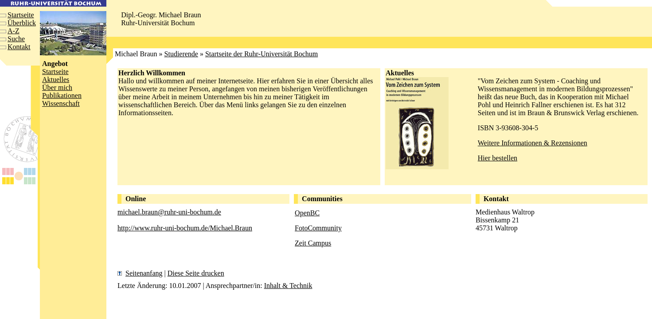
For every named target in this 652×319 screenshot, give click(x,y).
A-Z (14, 31)
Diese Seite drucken (196, 273)
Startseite (21, 15)
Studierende (181, 54)
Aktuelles (55, 79)
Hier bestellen (497, 158)
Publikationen (62, 95)
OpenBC (307, 213)
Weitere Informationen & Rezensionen (532, 143)
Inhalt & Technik (288, 285)
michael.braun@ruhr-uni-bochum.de (169, 212)
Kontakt (19, 47)
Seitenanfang (144, 273)
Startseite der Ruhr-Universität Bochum (261, 54)
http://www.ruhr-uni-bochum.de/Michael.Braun (184, 228)
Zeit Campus (313, 243)
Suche (16, 39)
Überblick (22, 23)
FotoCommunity (318, 228)
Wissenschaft (61, 103)
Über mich (57, 87)
